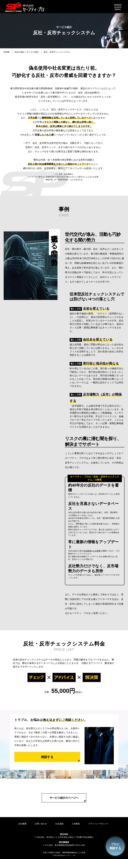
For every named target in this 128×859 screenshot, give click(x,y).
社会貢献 (60, 823)
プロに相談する (115, 845)
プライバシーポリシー (101, 823)
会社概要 (21, 823)
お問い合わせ (40, 823)
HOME (7, 52)
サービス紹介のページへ (64, 797)
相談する (47, 757)
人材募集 (77, 823)
